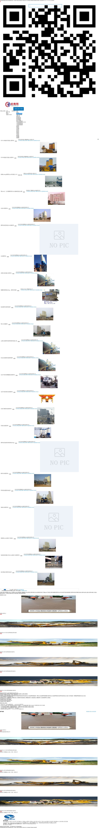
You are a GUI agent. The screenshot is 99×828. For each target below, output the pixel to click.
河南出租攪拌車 (4, 425)
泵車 (17, 111)
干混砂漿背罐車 (19, 123)
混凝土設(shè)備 (18, 108)
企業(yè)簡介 (24, 140)
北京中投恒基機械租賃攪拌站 (8, 374)
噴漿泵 (17, 133)
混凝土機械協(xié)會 (91, 108)
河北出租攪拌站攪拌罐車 (7, 357)
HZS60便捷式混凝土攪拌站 (7, 157)
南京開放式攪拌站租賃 (6, 572)
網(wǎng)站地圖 (45, 821)
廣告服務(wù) (56, 821)
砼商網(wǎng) (24, 590)
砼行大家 (49, 108)
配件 (7, 112)
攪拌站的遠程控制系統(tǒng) (7, 442)
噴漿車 (17, 126)
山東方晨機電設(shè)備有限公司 (6, 696)
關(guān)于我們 (9, 821)
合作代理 (14, 821)
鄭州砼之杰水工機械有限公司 (27, 289)
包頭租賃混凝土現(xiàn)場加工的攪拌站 (10, 555)
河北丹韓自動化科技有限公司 (6, 700)
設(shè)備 (8, 111)
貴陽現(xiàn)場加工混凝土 (7, 538)
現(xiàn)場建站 (4, 324)
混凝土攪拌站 (19, 113)
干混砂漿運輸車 (19, 124)
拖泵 (17, 111)
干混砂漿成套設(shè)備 (21, 122)
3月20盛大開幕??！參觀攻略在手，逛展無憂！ (10, 708)
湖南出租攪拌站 (4, 507)
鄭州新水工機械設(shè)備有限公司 (33, 190)
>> (9, 589)
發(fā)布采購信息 (20, 589)
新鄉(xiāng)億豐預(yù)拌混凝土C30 (9, 174)
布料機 (17, 128)
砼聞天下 (59, 108)
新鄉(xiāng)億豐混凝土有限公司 (30, 173)
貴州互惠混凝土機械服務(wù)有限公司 (26, 139)
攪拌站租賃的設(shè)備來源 (7, 225)
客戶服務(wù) (19, 821)
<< (3, 589)
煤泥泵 (17, 135)
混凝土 (7, 113)
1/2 (1, 589)
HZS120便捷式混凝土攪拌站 (7, 140)
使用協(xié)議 (32, 821)
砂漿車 (17, 125)
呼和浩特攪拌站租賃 (6, 490)
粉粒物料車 (18, 117)
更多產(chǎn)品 (37, 140)
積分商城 (61, 821)
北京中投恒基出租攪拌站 (7, 391)
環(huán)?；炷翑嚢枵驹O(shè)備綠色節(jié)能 (11, 191)
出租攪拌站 (3, 256)
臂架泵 (17, 130)
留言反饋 (66, 821)
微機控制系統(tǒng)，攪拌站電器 (8, 290)
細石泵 (17, 131)
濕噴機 (17, 137)
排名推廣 (51, 821)
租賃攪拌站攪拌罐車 (6, 307)
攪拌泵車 (18, 116)
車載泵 (17, 112)
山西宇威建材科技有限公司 (12, 693)
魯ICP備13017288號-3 (7, 824)
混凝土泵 (18, 115)
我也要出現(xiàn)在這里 (91, 711)
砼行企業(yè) (39, 108)
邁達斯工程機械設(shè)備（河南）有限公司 (9, 694)
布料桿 (17, 127)
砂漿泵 (17, 132)
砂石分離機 (18, 120)
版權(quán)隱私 (26, 821)
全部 (7, 111)
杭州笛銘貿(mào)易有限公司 (6, 698)
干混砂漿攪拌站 (19, 123)
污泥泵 (17, 134)
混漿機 (17, 136)
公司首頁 (20, 140)
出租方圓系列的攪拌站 (6, 408)
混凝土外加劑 (9, 114)
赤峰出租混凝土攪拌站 (6, 273)
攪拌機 (17, 135)
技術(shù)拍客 (80, 108)
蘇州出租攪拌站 (4, 473)
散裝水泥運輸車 (19, 121)
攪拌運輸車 (18, 118)
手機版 (49, 51)
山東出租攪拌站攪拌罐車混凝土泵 (9, 340)
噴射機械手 (18, 119)
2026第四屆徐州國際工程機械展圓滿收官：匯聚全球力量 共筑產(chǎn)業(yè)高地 (17, 706)
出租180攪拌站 (4, 208)
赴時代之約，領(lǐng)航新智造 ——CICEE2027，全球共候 (11, 704)
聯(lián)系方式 (30, 140)
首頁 (8, 108)
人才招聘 (70, 108)
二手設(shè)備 (28, 108)
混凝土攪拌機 (19, 114)
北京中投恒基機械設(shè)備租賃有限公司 (20, 207)
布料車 (17, 129)
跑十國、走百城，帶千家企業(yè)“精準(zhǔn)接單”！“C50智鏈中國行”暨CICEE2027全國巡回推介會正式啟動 (22, 705)
